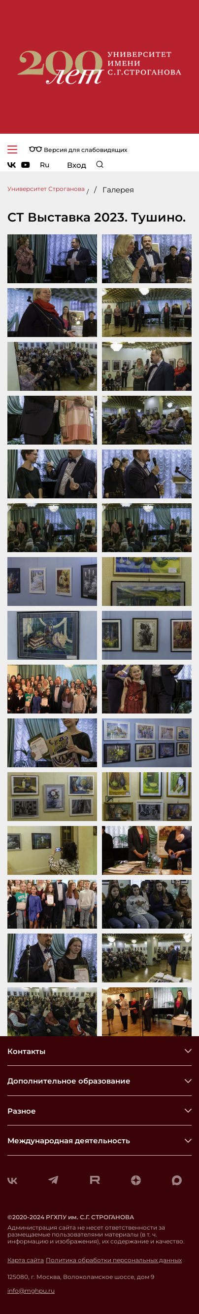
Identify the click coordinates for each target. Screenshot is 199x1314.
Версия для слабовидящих (78, 149)
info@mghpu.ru (31, 1290)
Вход (76, 165)
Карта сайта (25, 1260)
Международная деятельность (68, 1140)
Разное (21, 1111)
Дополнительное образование (69, 1081)
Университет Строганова (46, 188)
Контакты (26, 1051)
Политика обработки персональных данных (114, 1260)
